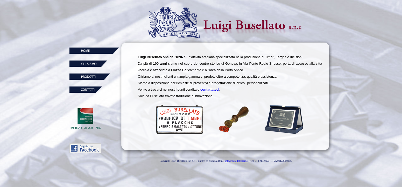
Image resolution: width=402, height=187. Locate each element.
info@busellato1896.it (236, 160)
